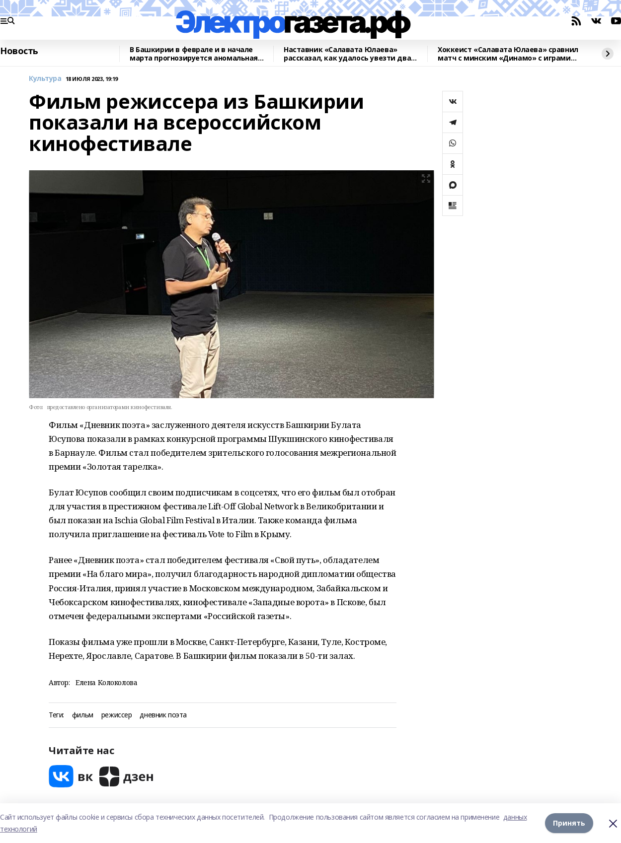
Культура (45, 78)
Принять (569, 823)
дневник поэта (163, 715)
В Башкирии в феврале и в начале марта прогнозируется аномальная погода (194, 54)
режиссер (116, 715)
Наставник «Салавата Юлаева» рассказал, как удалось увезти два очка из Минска (347, 54)
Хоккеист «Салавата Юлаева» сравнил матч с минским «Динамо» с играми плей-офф (508, 54)
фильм (82, 715)
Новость (19, 51)
